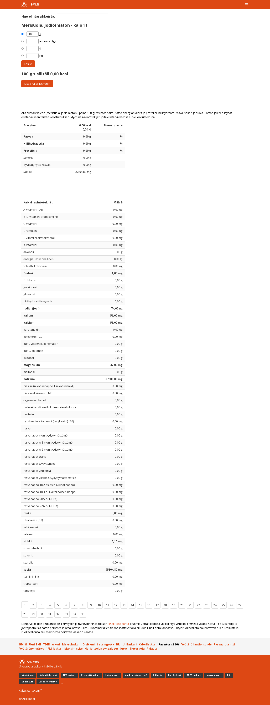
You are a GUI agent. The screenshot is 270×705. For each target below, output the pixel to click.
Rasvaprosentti (224, 644)
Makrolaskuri (71, 644)
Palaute (152, 648)
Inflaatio (157, 675)
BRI (118, 644)
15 (140, 605)
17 (157, 605)
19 (173, 605)
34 (74, 614)
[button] (246, 4)
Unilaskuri (130, 644)
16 (148, 605)
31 (49, 614)
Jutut (123, 648)
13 (124, 605)
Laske (28, 64)
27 (239, 605)
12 (115, 605)
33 (66, 614)
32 (57, 614)
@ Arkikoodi (27, 699)
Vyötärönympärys (31, 648)
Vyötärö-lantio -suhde (196, 644)
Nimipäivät (28, 675)
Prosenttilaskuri (90, 675)
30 (41, 614)
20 (181, 605)
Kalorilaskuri (147, 644)
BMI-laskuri (174, 675)
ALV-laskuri (69, 675)
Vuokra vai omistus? (136, 675)
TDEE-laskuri (51, 644)
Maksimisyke (73, 648)
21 (190, 605)
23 (206, 605)
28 (24, 614)
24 (214, 605)
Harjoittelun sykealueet (101, 648)
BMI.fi (35, 4)
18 (165, 605)
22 (198, 605)
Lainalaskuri (112, 675)
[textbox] (82, 16)
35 (82, 614)
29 (33, 614)
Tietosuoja (137, 648)
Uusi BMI (35, 644)
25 (223, 605)
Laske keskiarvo (48, 681)
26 (231, 605)
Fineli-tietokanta (118, 624)
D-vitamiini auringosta (98, 644)
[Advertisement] (124, 99)
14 (132, 605)
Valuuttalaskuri (48, 675)
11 (107, 605)
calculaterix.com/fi (30, 690)
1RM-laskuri (54, 648)
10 (99, 605)
